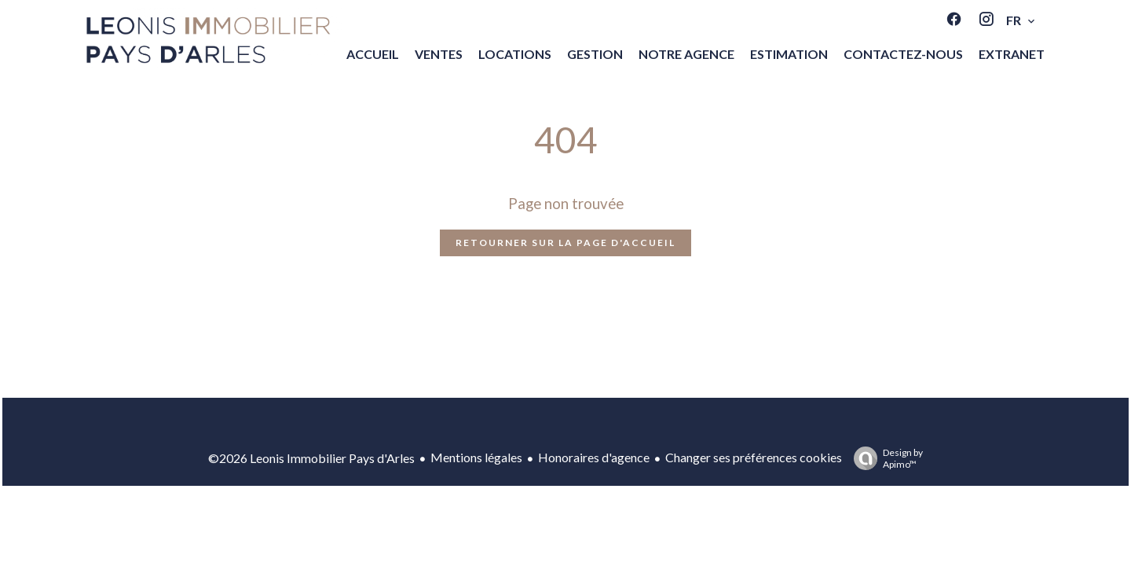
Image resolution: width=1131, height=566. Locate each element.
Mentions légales (476, 457)
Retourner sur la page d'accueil (565, 242)
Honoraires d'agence (594, 457)
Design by (884, 458)
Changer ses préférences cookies (753, 457)
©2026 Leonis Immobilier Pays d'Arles (311, 457)
